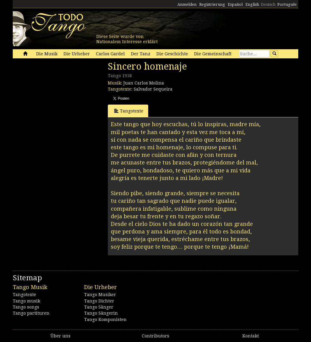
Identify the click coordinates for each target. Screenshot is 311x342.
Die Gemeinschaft (212, 53)
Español (235, 4)
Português (286, 4)
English (252, 4)
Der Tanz (140, 53)
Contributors (155, 335)
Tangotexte (128, 110)
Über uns (60, 335)
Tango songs (26, 307)
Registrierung (212, 4)
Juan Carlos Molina (143, 83)
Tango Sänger (98, 307)
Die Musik (46, 53)
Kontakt (250, 335)
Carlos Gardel (110, 53)
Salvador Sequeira (153, 89)
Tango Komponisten (105, 319)
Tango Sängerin (101, 313)
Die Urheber (76, 53)
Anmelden (187, 4)
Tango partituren (31, 313)
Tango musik (26, 301)
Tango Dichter (99, 301)
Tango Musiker (100, 294)
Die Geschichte (172, 53)
